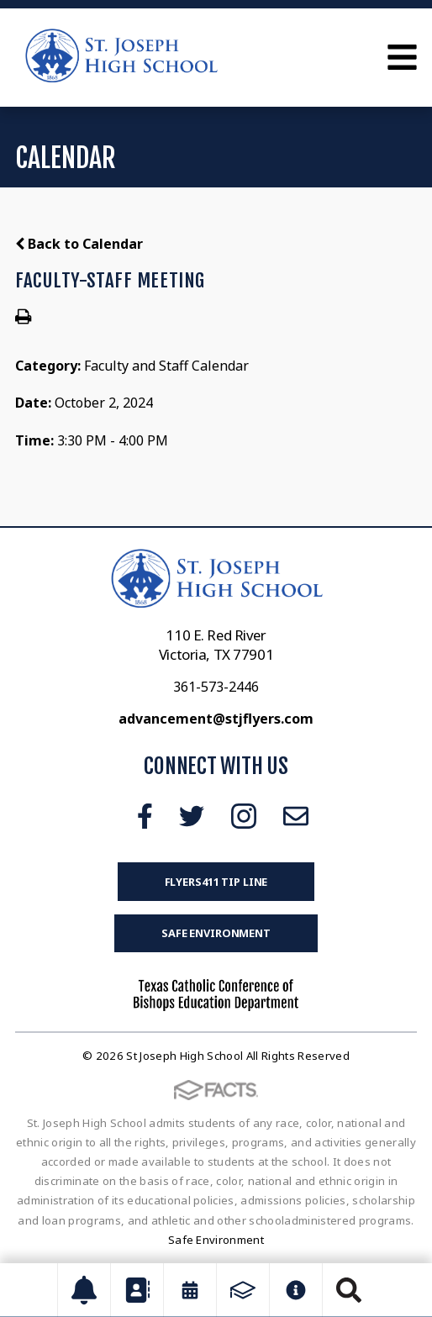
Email (295, 816)
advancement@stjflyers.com (216, 718)
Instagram (243, 816)
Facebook (145, 816)
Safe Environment (216, 932)
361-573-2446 (216, 686)
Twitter (191, 816)
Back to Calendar (79, 243)
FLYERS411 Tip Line (216, 881)
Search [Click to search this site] (348, 1290)
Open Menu (402, 57)
